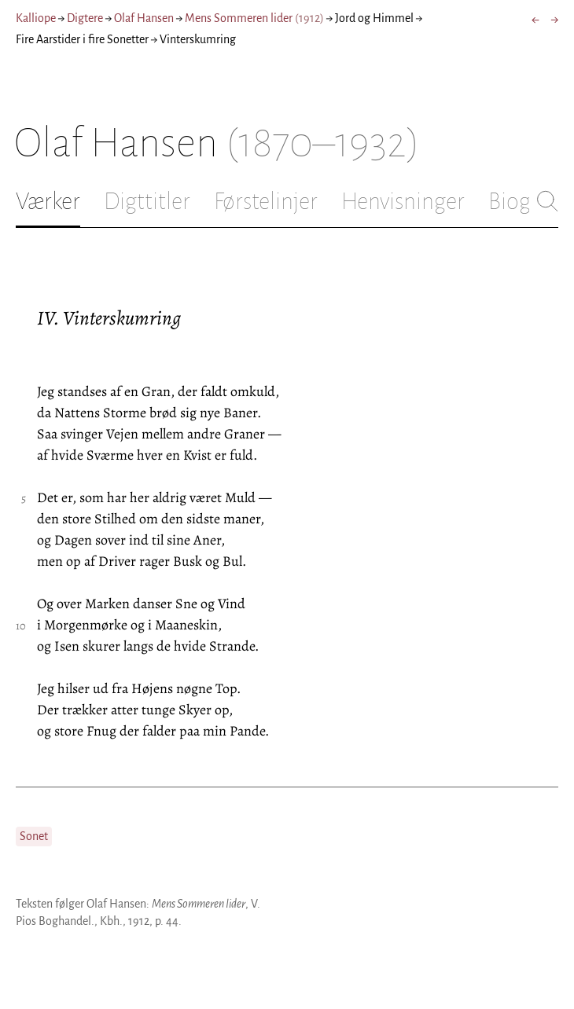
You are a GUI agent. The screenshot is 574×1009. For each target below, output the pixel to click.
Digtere (85, 18)
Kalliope (36, 18)
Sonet (34, 836)
